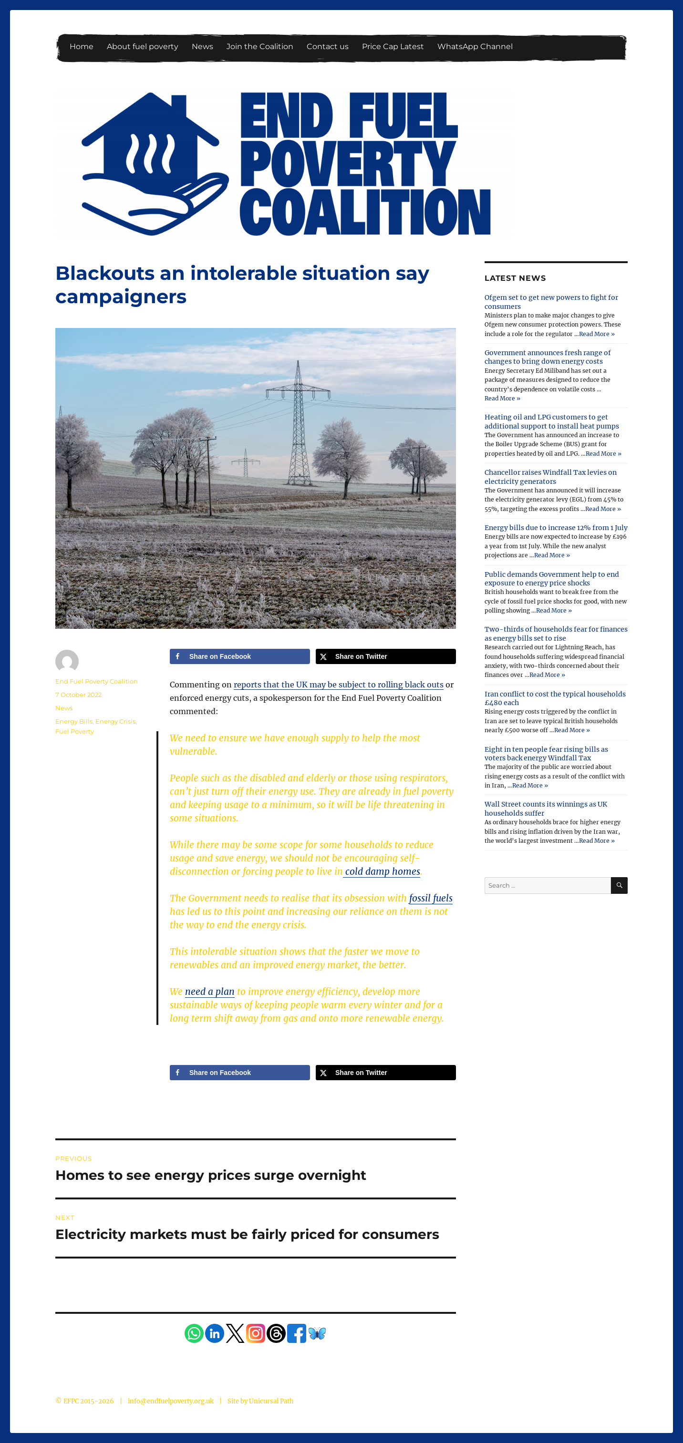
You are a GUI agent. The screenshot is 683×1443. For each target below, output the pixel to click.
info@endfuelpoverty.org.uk (171, 1401)
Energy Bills (74, 721)
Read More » (597, 334)
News (202, 46)
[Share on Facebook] (240, 656)
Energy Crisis (115, 721)
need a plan (210, 991)
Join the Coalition (260, 46)
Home (81, 46)
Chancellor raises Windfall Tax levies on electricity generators (551, 476)
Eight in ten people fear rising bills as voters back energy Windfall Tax (546, 753)
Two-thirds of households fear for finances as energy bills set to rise (556, 633)
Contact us (328, 46)
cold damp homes (381, 871)
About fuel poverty (142, 46)
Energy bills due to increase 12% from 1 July (556, 527)
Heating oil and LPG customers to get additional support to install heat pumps (552, 421)
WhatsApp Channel (475, 46)
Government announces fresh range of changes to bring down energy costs (548, 357)
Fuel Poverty (74, 731)
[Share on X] (386, 656)
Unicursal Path (271, 1401)
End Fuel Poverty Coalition (96, 681)
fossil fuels (431, 898)
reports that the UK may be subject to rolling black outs (339, 684)
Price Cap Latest (393, 46)
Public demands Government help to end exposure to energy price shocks (552, 578)
